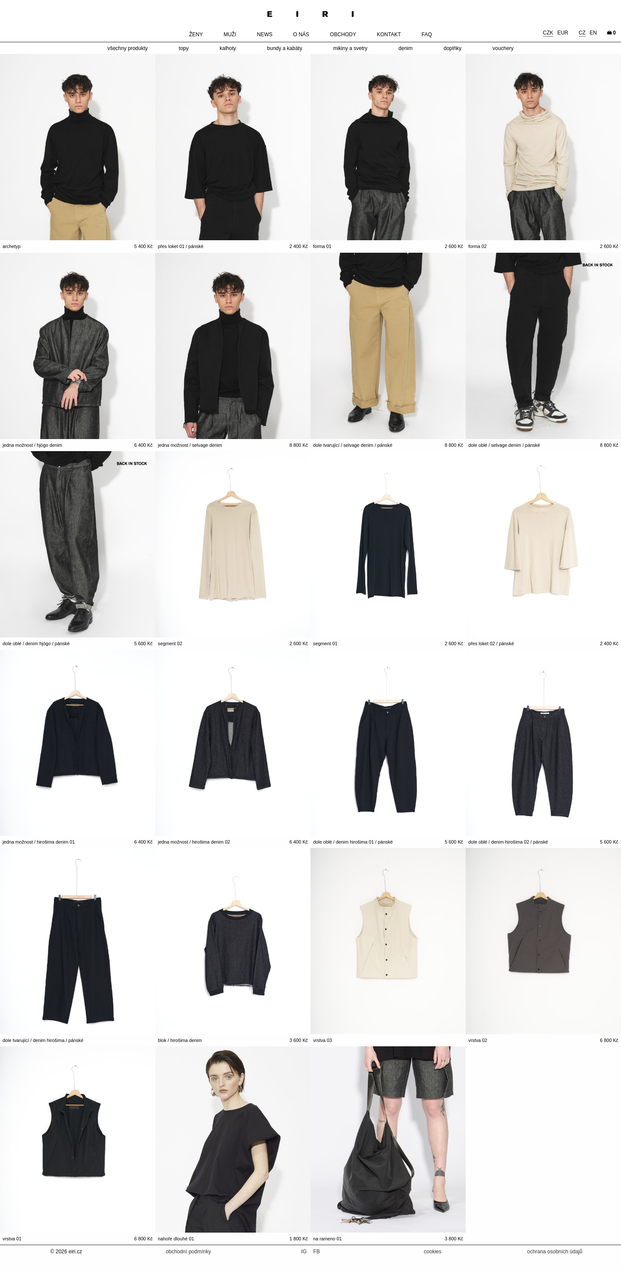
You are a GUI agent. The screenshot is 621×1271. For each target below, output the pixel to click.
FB (316, 1252)
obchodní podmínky (188, 1252)
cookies (433, 1252)
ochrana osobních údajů (554, 1252)
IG (304, 1252)
